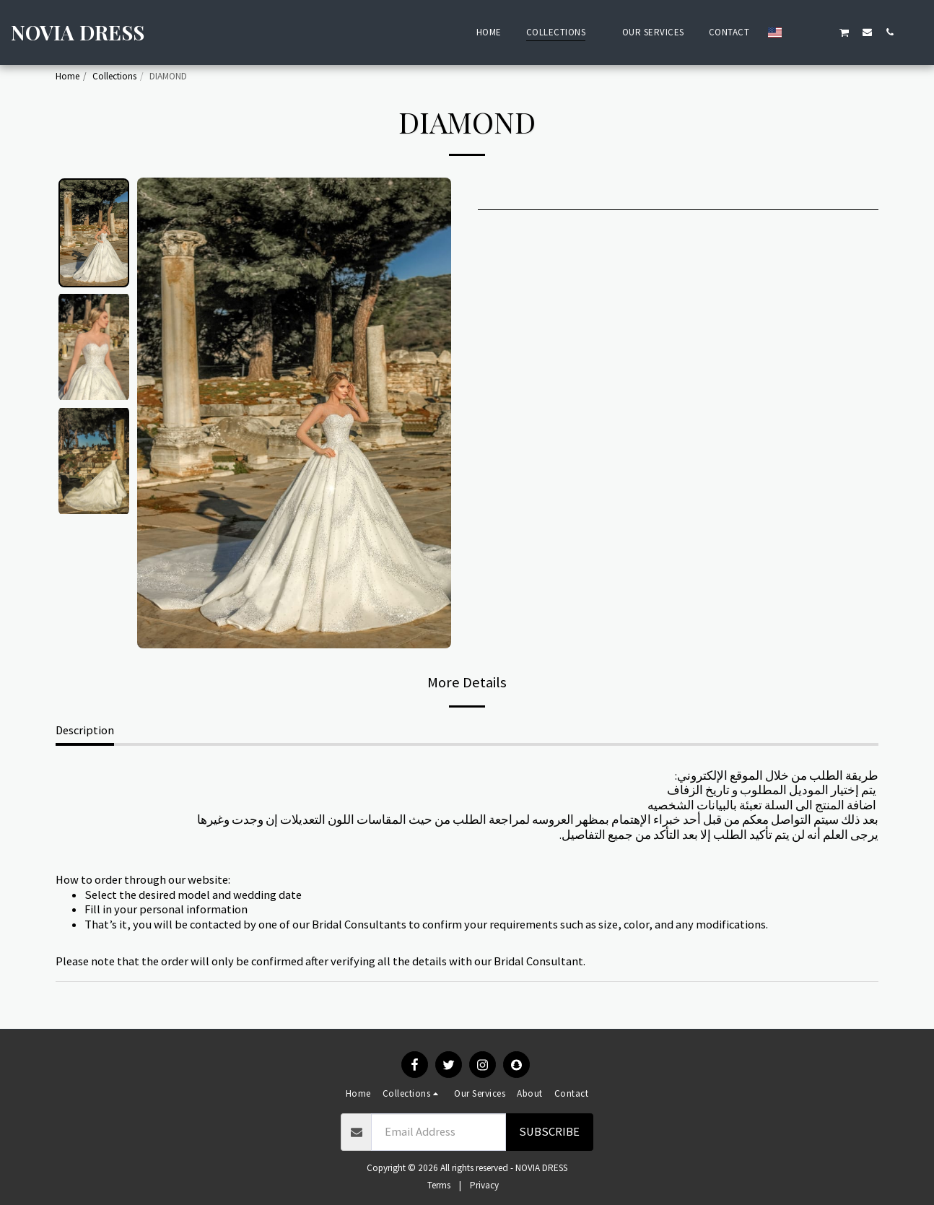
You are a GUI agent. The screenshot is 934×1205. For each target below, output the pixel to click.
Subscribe (549, 1131)
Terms (438, 1185)
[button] (799, 32)
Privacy (484, 1185)
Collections (114, 76)
